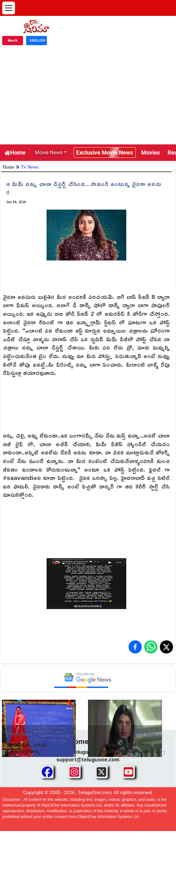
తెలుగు (13, 40)
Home (15, 152)
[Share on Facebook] (135, 647)
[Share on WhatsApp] (151, 647)
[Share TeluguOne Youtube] (128, 772)
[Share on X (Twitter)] (166, 647)
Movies (150, 152)
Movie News (48, 152)
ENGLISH (37, 40)
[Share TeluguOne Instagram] (74, 772)
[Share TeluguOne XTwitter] (101, 772)
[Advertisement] (88, 96)
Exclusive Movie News (104, 152)
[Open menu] (8, 8)
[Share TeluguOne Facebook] (47, 772)
